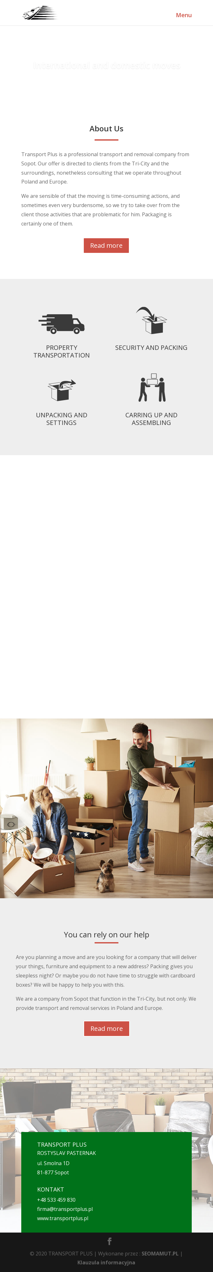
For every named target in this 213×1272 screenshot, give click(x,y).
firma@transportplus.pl (65, 1209)
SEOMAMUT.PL (160, 1253)
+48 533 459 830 (56, 1199)
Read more (106, 245)
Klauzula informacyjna (106, 1262)
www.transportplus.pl (62, 1218)
